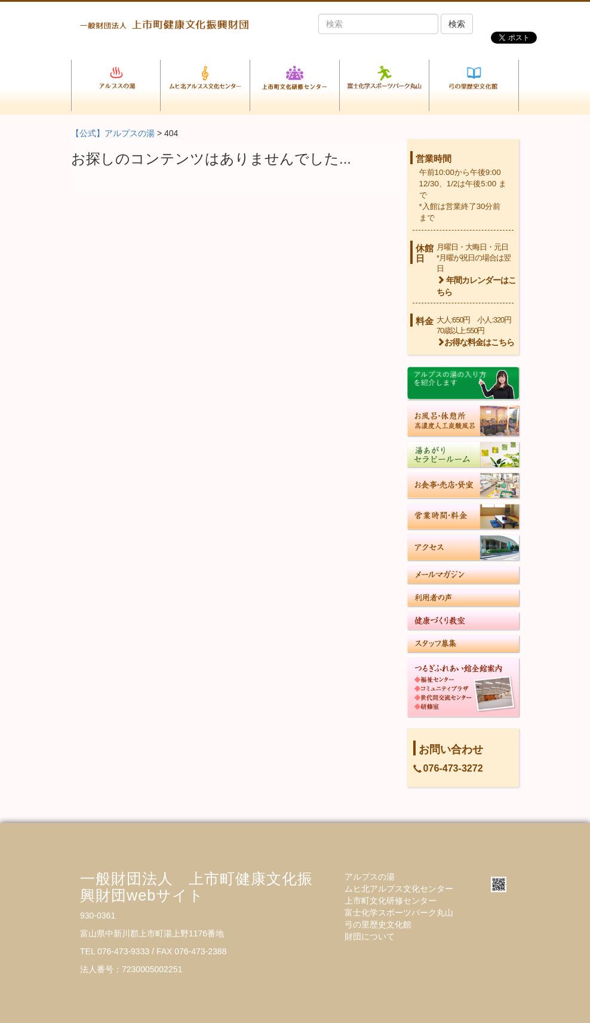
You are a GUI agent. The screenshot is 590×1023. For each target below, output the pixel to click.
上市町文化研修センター (391, 900)
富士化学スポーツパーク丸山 (399, 912)
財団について (370, 936)
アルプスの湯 (370, 876)
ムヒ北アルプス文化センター (399, 888)
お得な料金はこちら (475, 342)
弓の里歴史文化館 (378, 924)
